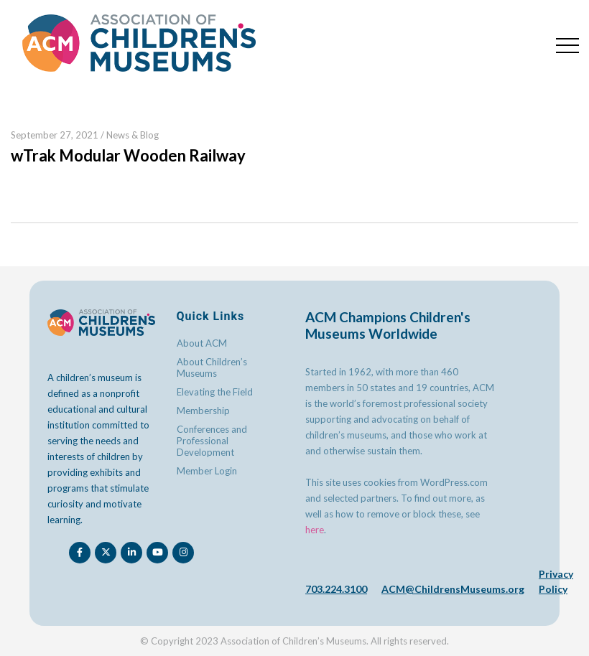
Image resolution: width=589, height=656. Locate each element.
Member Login (207, 471)
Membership (203, 410)
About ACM (202, 343)
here (314, 529)
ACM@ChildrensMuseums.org (452, 589)
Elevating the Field (215, 392)
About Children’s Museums (212, 367)
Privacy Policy (556, 581)
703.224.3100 (336, 589)
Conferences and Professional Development (212, 440)
